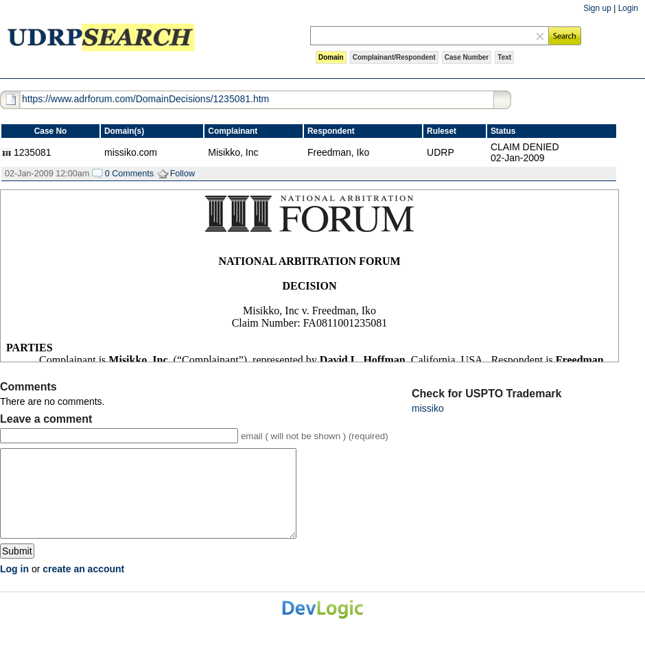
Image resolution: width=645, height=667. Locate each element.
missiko (428, 408)
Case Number (467, 57)
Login (628, 8)
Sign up (597, 8)
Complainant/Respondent (394, 57)
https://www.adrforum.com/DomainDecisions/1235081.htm (145, 98)
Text (504, 57)
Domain (331, 57)
